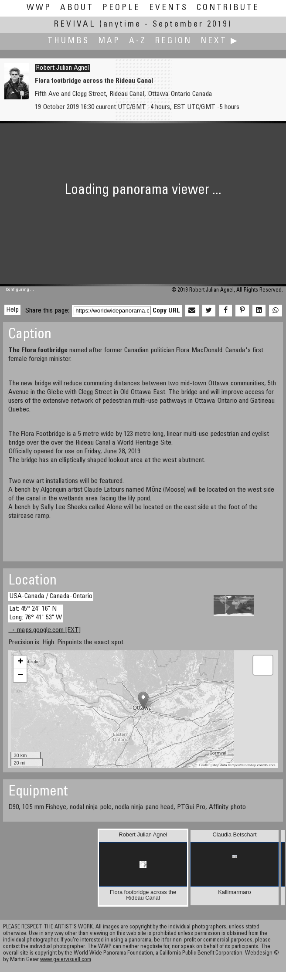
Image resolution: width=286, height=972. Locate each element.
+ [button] (20, 662)
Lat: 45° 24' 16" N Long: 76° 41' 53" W (35, 613)
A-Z (137, 41)
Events (168, 8)
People (121, 8)
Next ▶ (220, 41)
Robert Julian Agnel (62, 68)
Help (12, 309)
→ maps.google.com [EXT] (44, 630)
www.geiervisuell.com (65, 960)
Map (109, 41)
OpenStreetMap (244, 765)
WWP (39, 8)
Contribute (228, 8)
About (77, 8)
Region (173, 41)
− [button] (20, 675)
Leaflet (204, 765)
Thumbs (68, 41)
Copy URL (166, 310)
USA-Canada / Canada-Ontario (50, 596)
